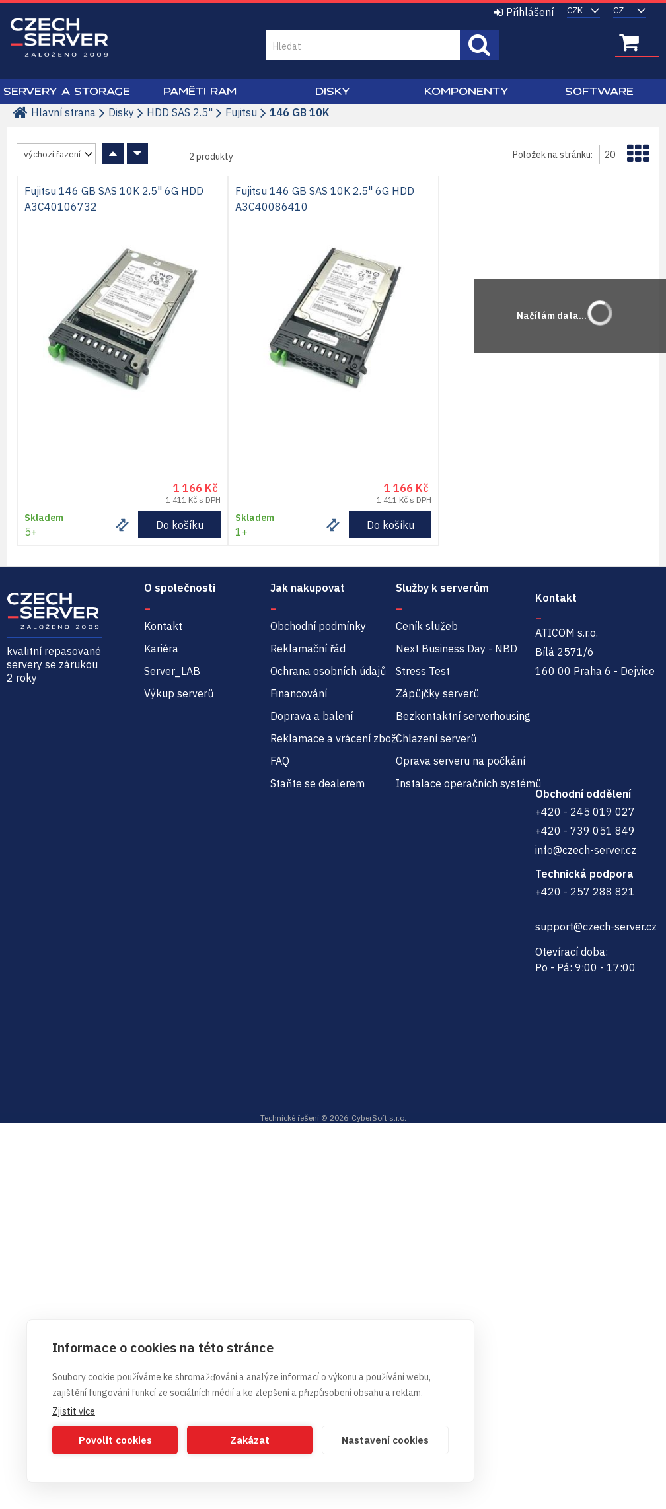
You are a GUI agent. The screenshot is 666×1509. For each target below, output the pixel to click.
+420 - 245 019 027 (585, 811)
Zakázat (250, 1440)
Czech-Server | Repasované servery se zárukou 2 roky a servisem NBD (59, 38)
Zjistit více (73, 1411)
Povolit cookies (115, 1440)
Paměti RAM (200, 91)
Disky (332, 91)
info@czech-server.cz (585, 850)
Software (599, 91)
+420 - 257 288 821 (585, 891)
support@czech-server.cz (596, 926)
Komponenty (466, 91)
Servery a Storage (66, 91)
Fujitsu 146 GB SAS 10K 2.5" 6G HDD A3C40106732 (114, 198)
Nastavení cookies (385, 1440)
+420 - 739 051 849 (585, 830)
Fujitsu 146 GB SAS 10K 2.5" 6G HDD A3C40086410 (324, 198)
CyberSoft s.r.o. (379, 1118)
